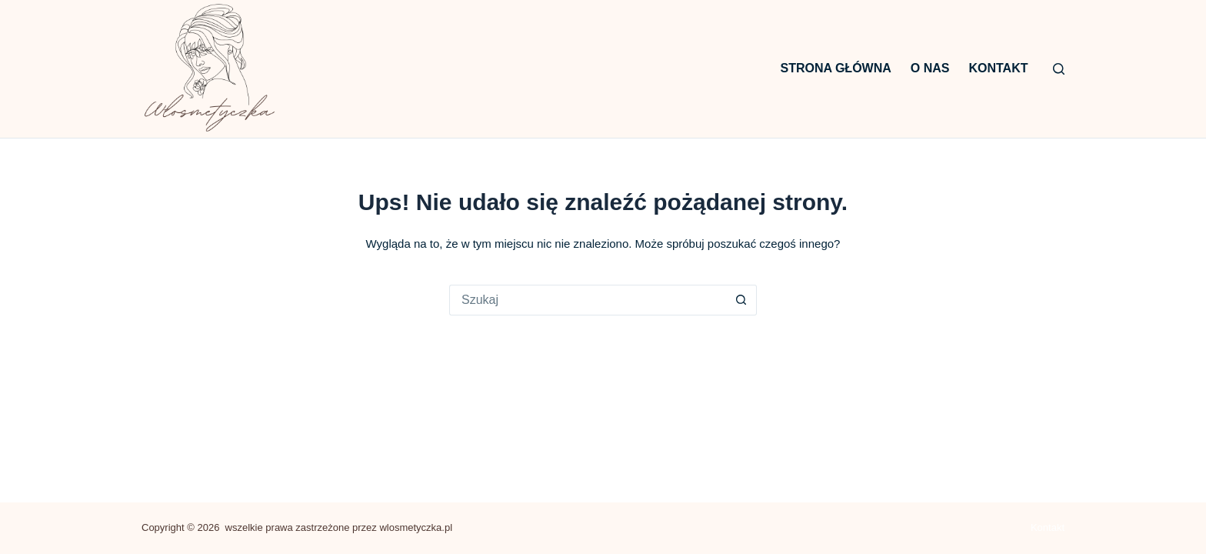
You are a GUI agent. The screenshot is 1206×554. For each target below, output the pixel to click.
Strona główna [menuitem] (836, 68)
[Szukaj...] (587, 300)
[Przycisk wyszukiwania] (741, 300)
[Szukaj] (1058, 69)
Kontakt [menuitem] (998, 68)
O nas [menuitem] (930, 68)
